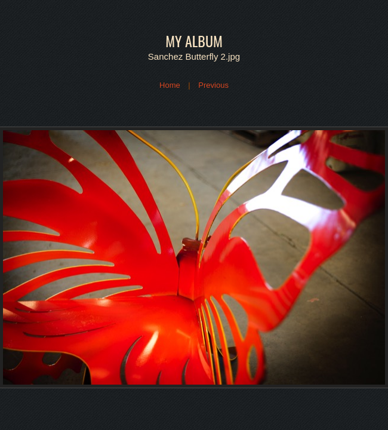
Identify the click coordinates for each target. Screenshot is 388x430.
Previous (213, 85)
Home (169, 85)
